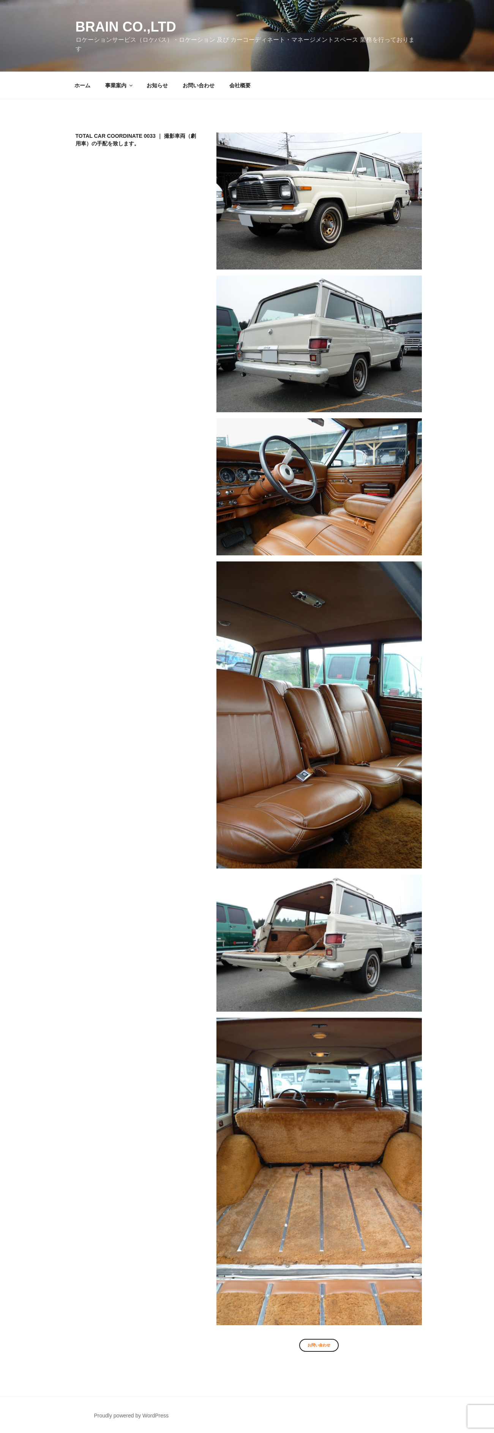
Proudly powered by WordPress (131, 1416)
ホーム (82, 85)
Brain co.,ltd (126, 27)
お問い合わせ (199, 85)
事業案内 (119, 85)
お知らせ (157, 85)
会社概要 (240, 85)
